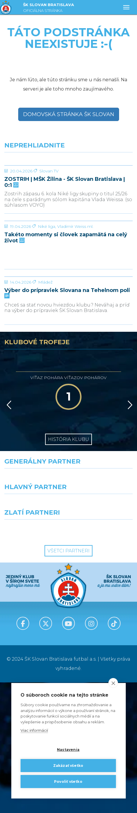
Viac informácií (34, 730)
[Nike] (69, 609)
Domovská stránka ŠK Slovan (68, 114)
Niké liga (46, 313)
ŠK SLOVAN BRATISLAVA (48, 8)
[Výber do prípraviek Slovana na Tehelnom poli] (68, 385)
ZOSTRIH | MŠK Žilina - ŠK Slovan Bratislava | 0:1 (64, 226)
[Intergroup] (34, 660)
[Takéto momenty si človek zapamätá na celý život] (68, 286)
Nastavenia (68, 749)
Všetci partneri (68, 681)
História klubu (68, 570)
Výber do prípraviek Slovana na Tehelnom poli (67, 423)
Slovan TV (49, 214)
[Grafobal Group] (103, 660)
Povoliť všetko (68, 781)
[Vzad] (8, 535)
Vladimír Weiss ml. (75, 313)
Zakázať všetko (68, 765)
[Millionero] (103, 635)
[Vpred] (129, 535)
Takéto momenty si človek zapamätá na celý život (65, 325)
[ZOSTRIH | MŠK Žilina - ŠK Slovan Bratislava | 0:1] (68, 187)
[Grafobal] (34, 635)
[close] (113, 683)
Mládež (45, 412)
